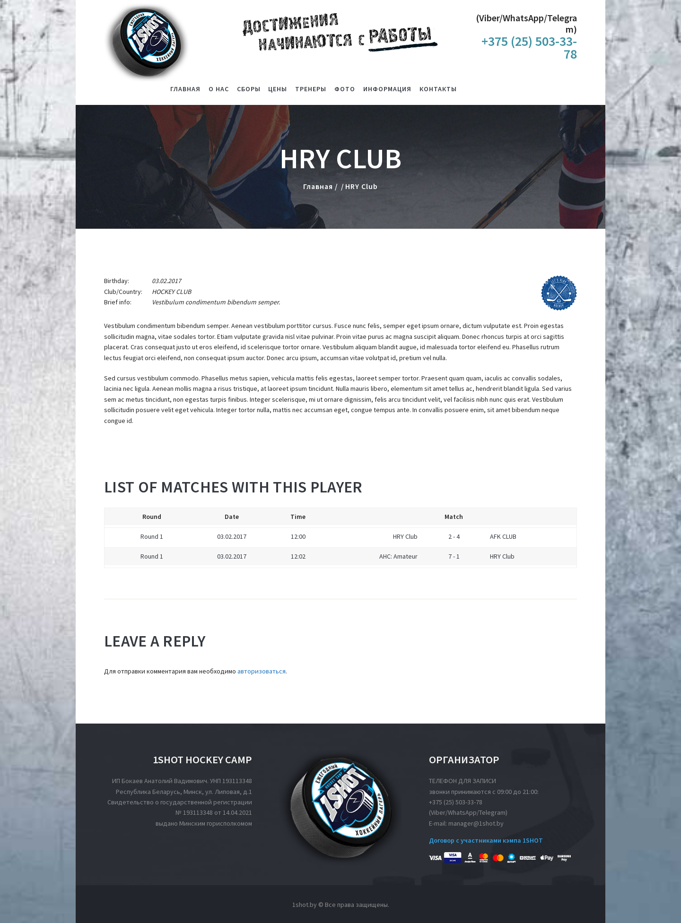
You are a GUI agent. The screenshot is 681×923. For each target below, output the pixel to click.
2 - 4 (454, 536)
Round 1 (151, 536)
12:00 (298, 536)
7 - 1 (454, 556)
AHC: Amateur (398, 556)
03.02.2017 (231, 536)
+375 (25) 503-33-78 (455, 802)
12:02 (298, 556)
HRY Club (405, 536)
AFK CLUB (503, 536)
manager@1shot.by (476, 823)
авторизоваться (261, 671)
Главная (318, 186)
